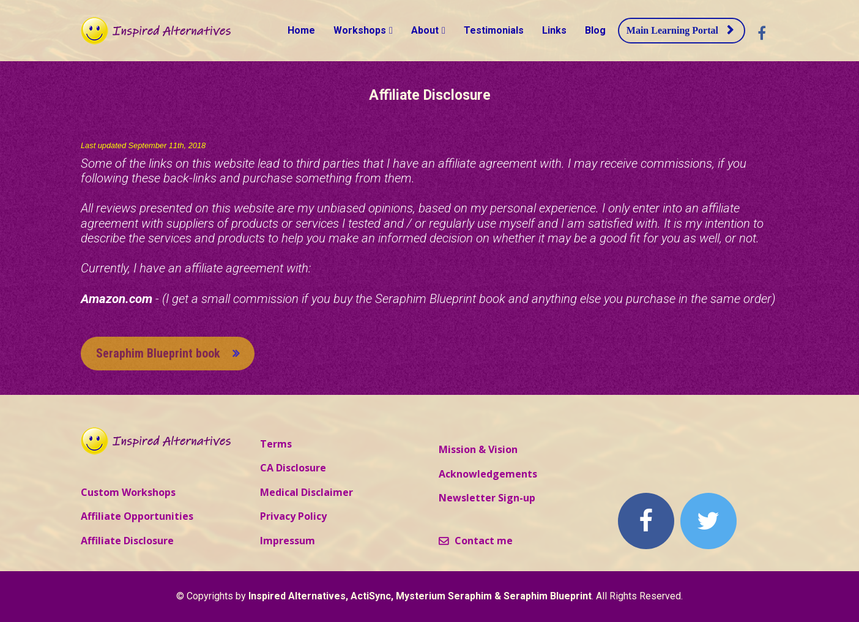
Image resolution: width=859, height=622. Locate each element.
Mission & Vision (478, 450)
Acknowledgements (488, 474)
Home (301, 30)
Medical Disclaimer (306, 493)
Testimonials (494, 30)
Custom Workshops (128, 493)
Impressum (287, 541)
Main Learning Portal (680, 30)
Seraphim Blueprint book (167, 353)
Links (554, 30)
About (425, 30)
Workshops (359, 30)
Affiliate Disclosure (127, 541)
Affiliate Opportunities (137, 517)
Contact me (476, 541)
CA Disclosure (293, 468)
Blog (595, 30)
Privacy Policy (293, 517)
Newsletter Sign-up (487, 498)
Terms (276, 444)
